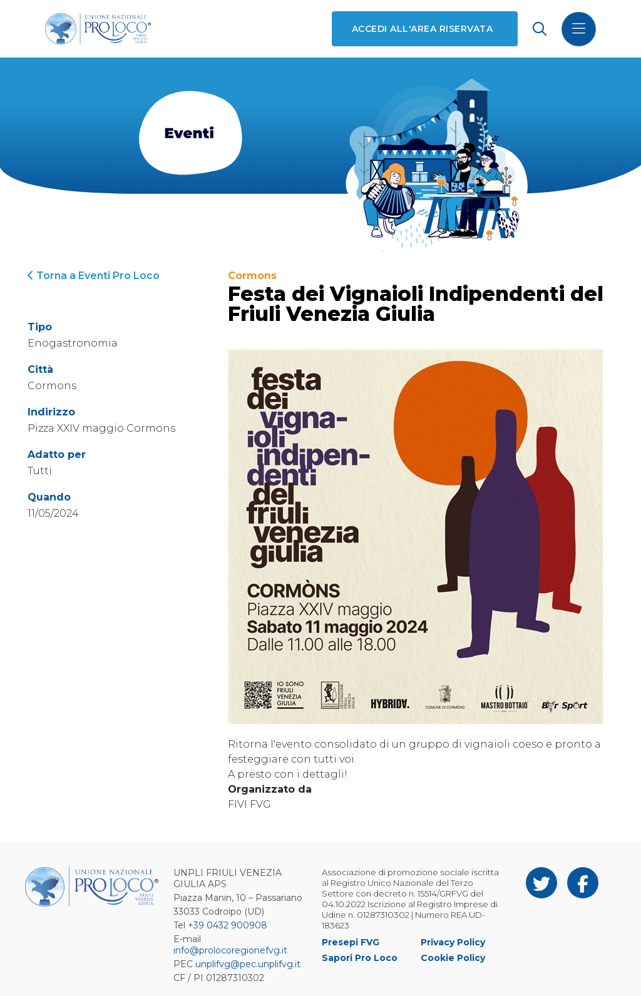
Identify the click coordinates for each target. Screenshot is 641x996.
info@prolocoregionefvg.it (230, 950)
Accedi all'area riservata (422, 28)
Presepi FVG (350, 942)
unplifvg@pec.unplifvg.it (247, 964)
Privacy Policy (453, 942)
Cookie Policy (453, 957)
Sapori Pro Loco (359, 957)
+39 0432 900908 (227, 925)
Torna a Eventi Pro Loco (94, 276)
